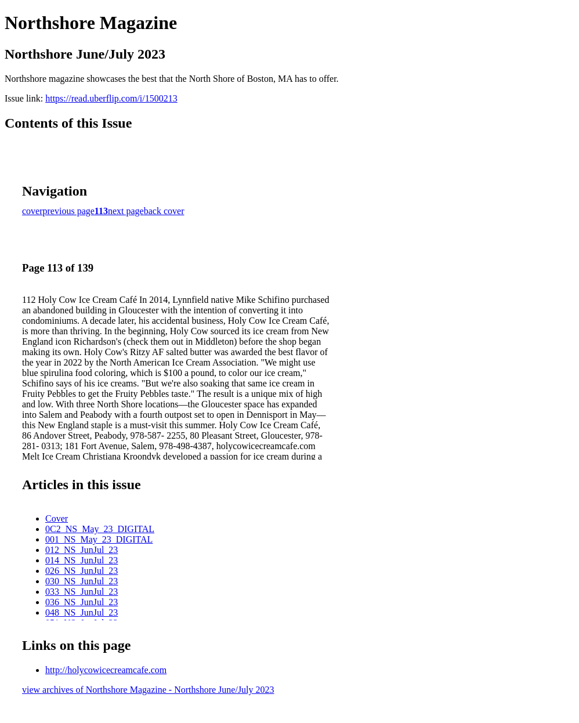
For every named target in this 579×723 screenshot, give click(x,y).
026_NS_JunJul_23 (81, 571)
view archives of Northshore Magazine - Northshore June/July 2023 (148, 690)
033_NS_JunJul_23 (81, 592)
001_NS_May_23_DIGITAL (99, 539)
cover (32, 211)
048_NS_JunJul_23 (81, 612)
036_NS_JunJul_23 (81, 602)
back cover (164, 211)
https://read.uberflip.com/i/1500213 (111, 98)
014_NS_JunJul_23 (81, 560)
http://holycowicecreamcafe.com (106, 670)
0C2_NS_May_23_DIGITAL (99, 529)
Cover (56, 518)
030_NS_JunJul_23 (81, 581)
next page (126, 211)
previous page (69, 211)
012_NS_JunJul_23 (81, 550)
